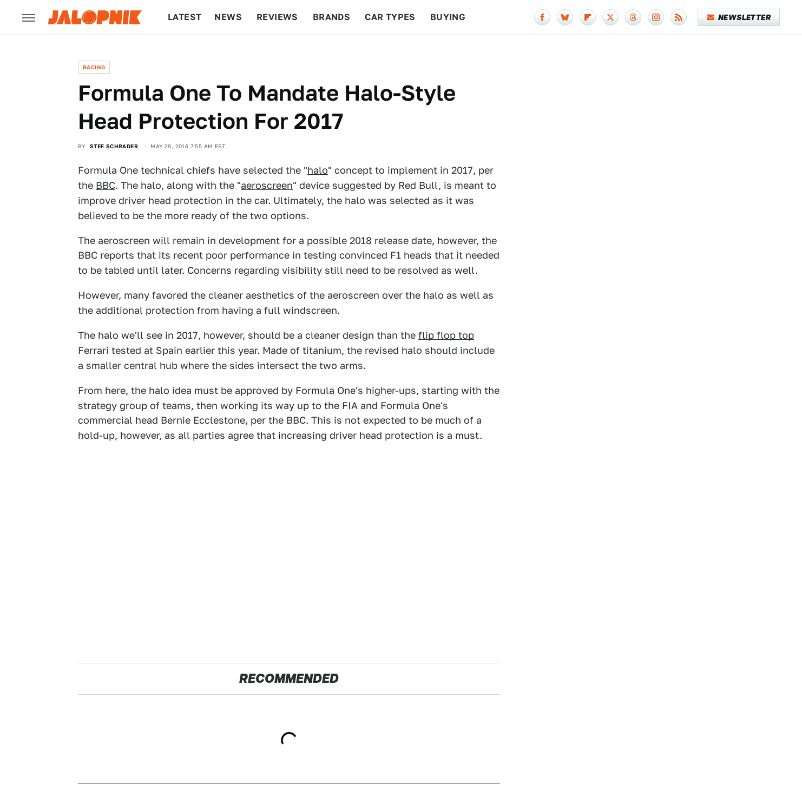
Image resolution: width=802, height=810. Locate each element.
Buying (447, 17)
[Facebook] (542, 17)
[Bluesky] (565, 17)
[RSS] (678, 17)
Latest (184, 17)
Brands (331, 17)
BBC (105, 185)
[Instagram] (656, 17)
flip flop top (446, 335)
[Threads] (633, 17)
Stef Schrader (114, 146)
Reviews (277, 17)
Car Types (390, 17)
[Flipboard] (588, 17)
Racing (94, 67)
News (228, 17)
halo (317, 170)
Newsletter (739, 17)
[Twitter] (610, 17)
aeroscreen (267, 185)
